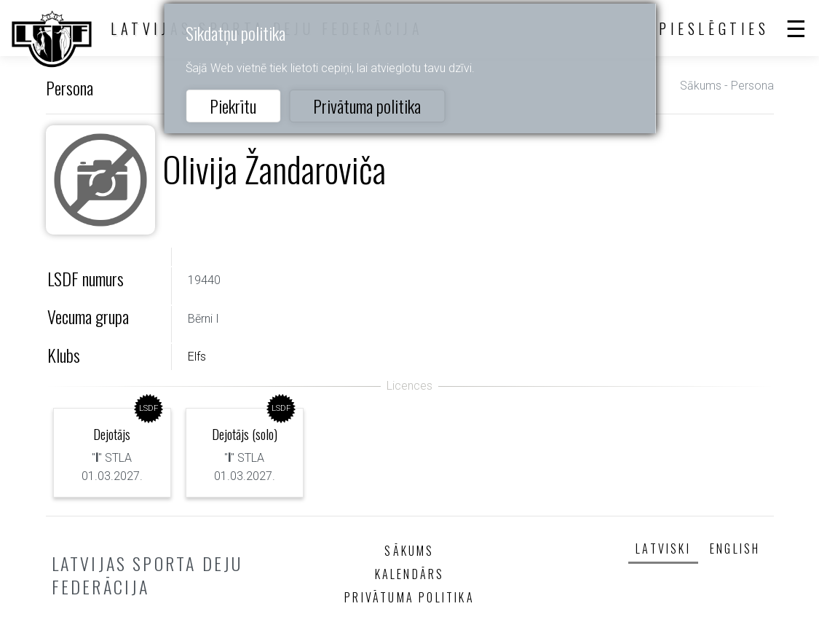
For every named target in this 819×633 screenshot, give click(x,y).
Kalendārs (410, 574)
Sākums (700, 86)
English (735, 548)
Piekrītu (233, 106)
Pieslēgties (714, 28)
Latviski (663, 548)
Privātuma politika (367, 106)
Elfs (197, 356)
